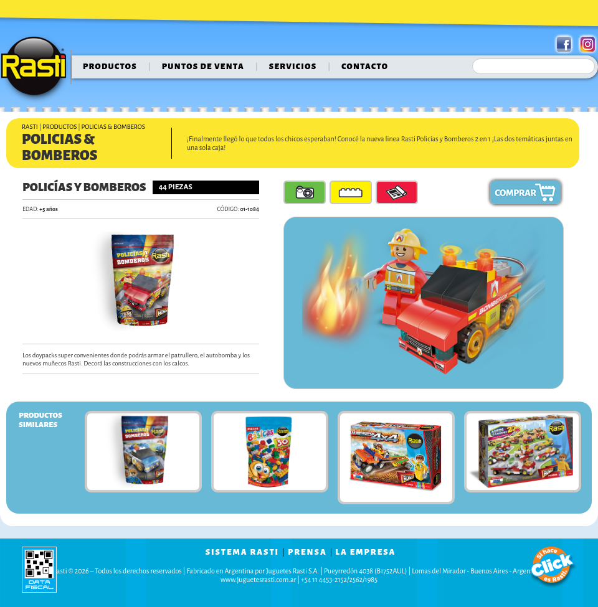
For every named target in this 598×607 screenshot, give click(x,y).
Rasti (37, 69)
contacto (364, 66)
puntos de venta (203, 66)
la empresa (366, 552)
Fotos (304, 192)
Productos (110, 66)
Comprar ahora (525, 192)
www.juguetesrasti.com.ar (258, 579)
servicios (293, 66)
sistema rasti (242, 552)
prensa (307, 552)
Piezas (351, 192)
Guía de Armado (397, 192)
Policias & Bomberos (113, 126)
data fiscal (39, 569)
